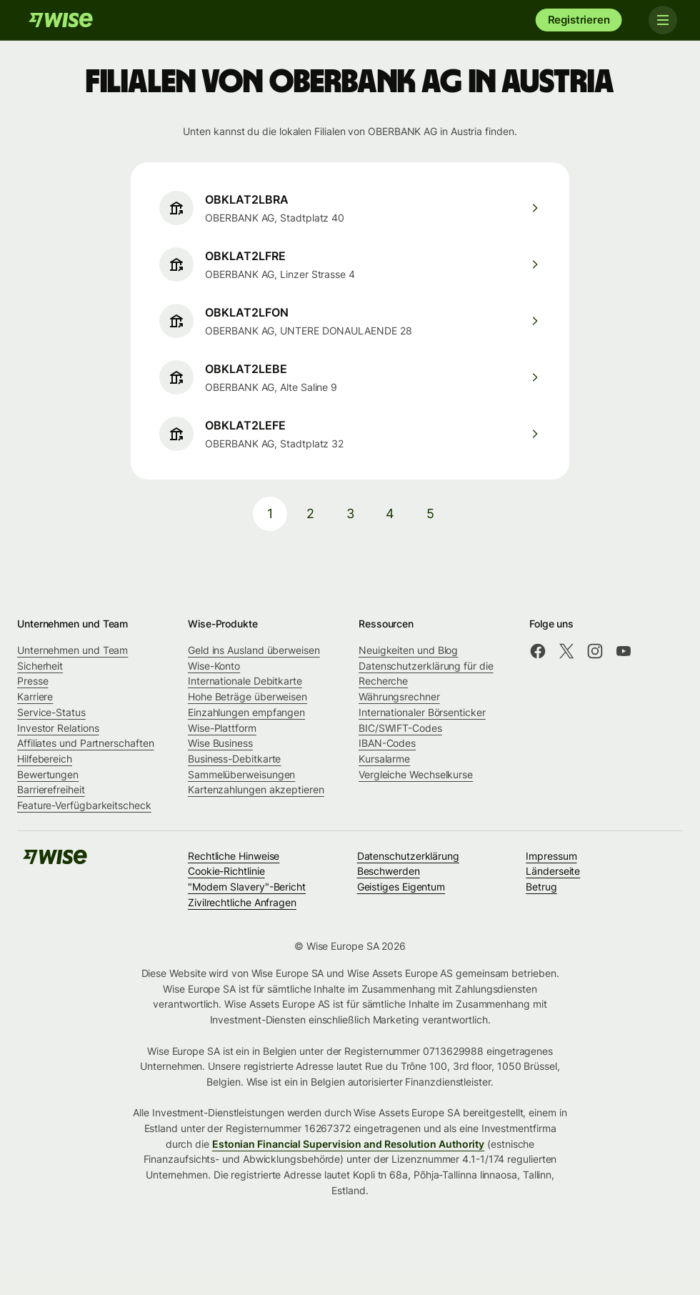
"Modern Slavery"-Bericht (247, 886)
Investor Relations (58, 728)
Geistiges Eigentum (401, 886)
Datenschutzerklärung (408, 856)
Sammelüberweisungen (241, 774)
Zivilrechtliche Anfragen (242, 902)
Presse (33, 681)
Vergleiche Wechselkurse (416, 774)
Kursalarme (384, 759)
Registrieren (579, 19)
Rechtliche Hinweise (233, 856)
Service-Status (51, 712)
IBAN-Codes (387, 743)
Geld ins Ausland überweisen (254, 650)
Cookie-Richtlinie (226, 871)
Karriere (35, 696)
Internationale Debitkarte (245, 681)
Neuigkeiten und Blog (408, 650)
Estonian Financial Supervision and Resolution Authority (348, 1144)
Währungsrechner (399, 696)
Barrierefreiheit (51, 789)
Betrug (541, 886)
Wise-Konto (214, 666)
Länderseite (553, 871)
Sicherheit (40, 666)
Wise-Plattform (222, 728)
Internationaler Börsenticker (422, 712)
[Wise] (61, 20)
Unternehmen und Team (72, 650)
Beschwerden (388, 871)
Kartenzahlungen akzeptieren (256, 789)
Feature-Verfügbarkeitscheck (84, 805)
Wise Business (220, 743)
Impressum (551, 856)
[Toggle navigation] (663, 20)
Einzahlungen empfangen (246, 712)
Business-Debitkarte (234, 759)
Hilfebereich (44, 759)
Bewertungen (48, 774)
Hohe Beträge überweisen (247, 696)
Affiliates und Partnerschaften (85, 743)
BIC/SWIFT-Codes (400, 728)
